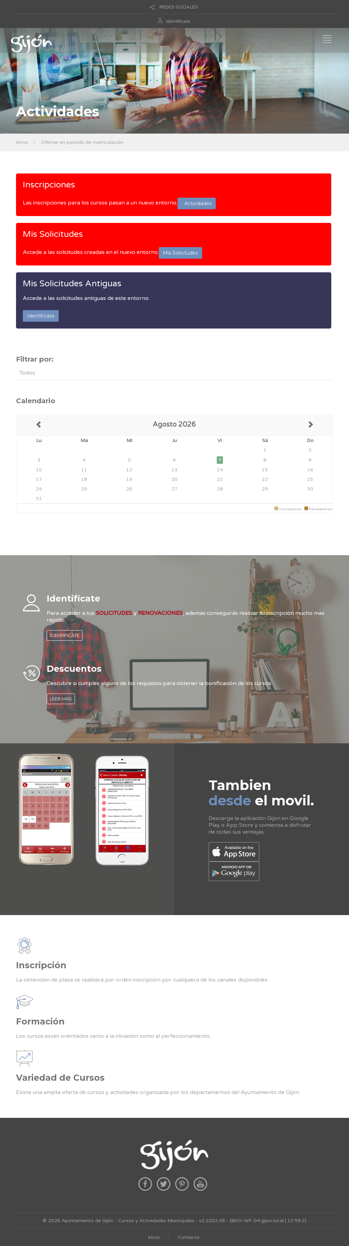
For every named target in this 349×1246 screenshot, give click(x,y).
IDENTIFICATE (64, 635)
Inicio (22, 142)
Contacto (189, 1237)
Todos (27, 372)
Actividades (197, 203)
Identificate (178, 21)
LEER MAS (61, 698)
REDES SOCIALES (179, 7)
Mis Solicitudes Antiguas (72, 283)
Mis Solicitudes (53, 234)
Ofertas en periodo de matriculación (82, 142)
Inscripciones (49, 185)
